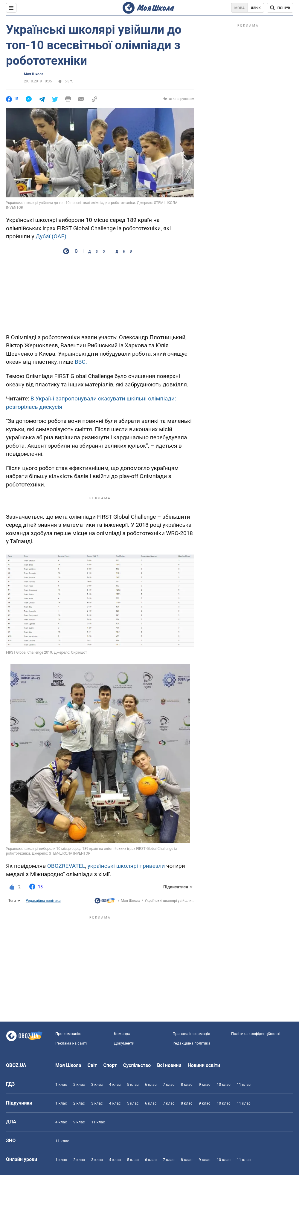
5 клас (133, 1084)
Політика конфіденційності (255, 1033)
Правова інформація (191, 1033)
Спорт (110, 1065)
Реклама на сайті (71, 1043)
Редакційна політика (43, 901)
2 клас (79, 1084)
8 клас (187, 1084)
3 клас (97, 1084)
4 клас (115, 1084)
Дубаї (43, 236)
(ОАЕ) (59, 236)
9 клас (204, 1084)
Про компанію (68, 1033)
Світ (92, 1065)
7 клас (169, 1084)
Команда (122, 1033)
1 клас (61, 1084)
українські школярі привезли (126, 865)
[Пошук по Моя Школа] (280, 7)
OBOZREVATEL (66, 865)
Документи (124, 1043)
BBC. (81, 361)
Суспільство (137, 1065)
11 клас (244, 1084)
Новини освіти (203, 1065)
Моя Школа (33, 74)
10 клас (224, 1084)
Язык (256, 8)
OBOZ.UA (16, 1065)
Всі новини (169, 1065)
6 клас (151, 1084)
